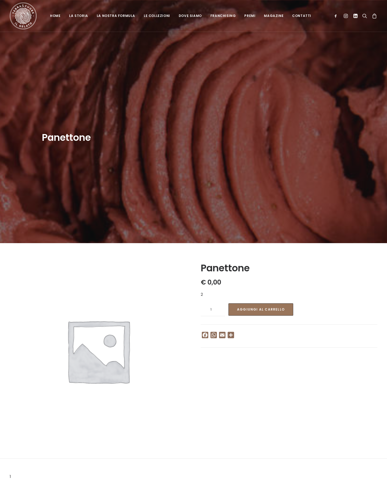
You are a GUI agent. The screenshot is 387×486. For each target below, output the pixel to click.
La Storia (78, 15)
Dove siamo (190, 15)
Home (55, 15)
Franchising (223, 15)
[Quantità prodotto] (213, 278)
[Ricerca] (365, 16)
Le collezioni (157, 15)
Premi (249, 15)
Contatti (301, 15)
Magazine (274, 15)
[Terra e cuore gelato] (23, 15)
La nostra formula (116, 15)
